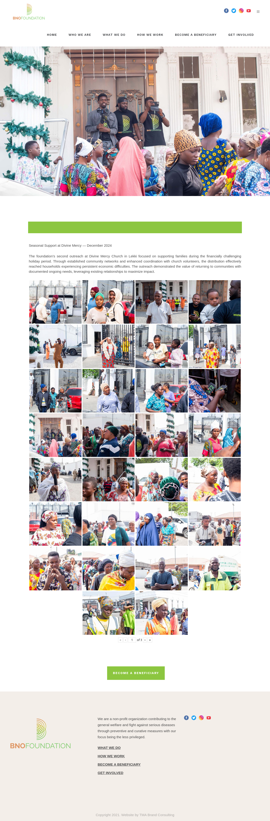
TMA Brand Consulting (156, 815)
